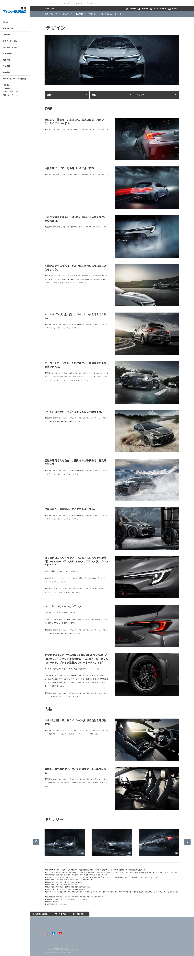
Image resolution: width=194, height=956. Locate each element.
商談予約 (173, 9)
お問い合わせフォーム (10, 95)
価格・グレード (51, 14)
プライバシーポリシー (10, 91)
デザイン (66, 14)
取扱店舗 (143, 9)
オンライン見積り (158, 9)
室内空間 (79, 14)
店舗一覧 (6, 85)
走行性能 (91, 14)
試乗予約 (131, 9)
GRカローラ (49, 8)
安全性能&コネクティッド (111, 14)
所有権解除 (6, 88)
